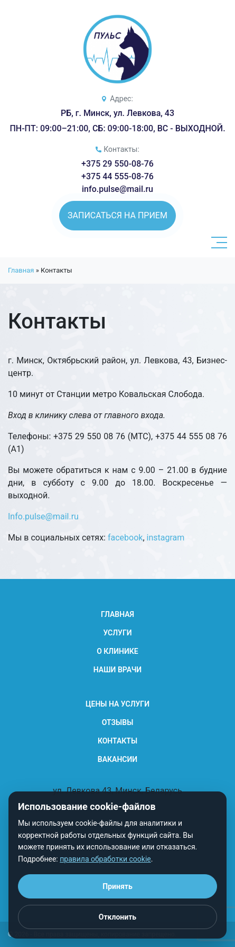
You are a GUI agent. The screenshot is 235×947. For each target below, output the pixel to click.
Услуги (117, 633)
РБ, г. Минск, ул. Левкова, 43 (117, 113)
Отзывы (118, 722)
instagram (166, 538)
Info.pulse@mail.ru (43, 516)
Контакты (117, 741)
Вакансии (117, 759)
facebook (125, 538)
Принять (117, 886)
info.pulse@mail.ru (117, 189)
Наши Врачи (117, 669)
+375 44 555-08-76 (117, 176)
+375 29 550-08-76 (117, 164)
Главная (21, 270)
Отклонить (117, 917)
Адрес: (121, 98)
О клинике (117, 651)
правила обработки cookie (105, 859)
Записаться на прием (117, 215)
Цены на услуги (117, 704)
